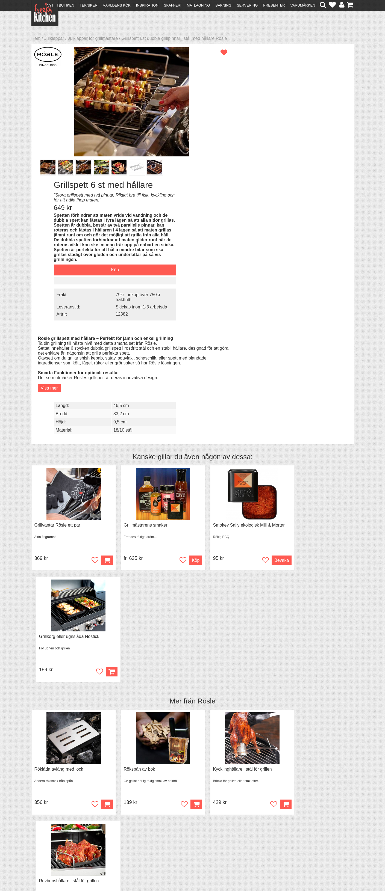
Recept (119, 826)
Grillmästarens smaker (138, 354)
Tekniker (89, 5)
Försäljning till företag (55, 841)
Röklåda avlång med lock (58, 487)
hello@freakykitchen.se (172, 872)
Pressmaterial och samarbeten (202, 831)
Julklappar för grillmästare (93, 38)
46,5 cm (296, 214)
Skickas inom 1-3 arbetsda (307, 179)
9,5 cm (295, 230)
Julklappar (54, 38)
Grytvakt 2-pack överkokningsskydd (314, 620)
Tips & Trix (122, 831)
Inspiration (147, 5)
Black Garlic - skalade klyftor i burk (231, 620)
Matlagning (198, 5)
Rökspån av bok (132, 487)
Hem (36, 38)
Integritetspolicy (49, 846)
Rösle (206, 419)
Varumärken (302, 5)
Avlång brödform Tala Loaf (59, 620)
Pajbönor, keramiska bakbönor (145, 620)
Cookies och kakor (191, 836)
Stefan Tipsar (124, 841)
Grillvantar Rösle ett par (57, 354)
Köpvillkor (43, 831)
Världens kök (117, 5)
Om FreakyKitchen (191, 826)
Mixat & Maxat (125, 836)
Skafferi (172, 5)
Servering (247, 5)
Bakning (223, 5)
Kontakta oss (47, 826)
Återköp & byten (49, 836)
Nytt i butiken (60, 5)
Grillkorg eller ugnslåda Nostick (310, 354)
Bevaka (258, 389)
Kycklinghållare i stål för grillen (227, 487)
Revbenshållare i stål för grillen (310, 487)
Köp (180, 389)
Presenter (274, 5)
